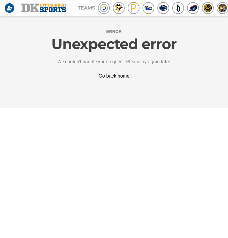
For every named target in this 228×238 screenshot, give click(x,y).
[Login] (11, 8)
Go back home (114, 75)
